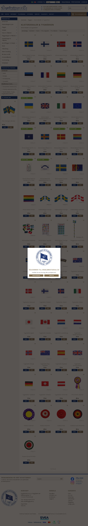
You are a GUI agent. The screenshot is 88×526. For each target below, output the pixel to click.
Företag (51, 275)
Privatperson (36, 275)
